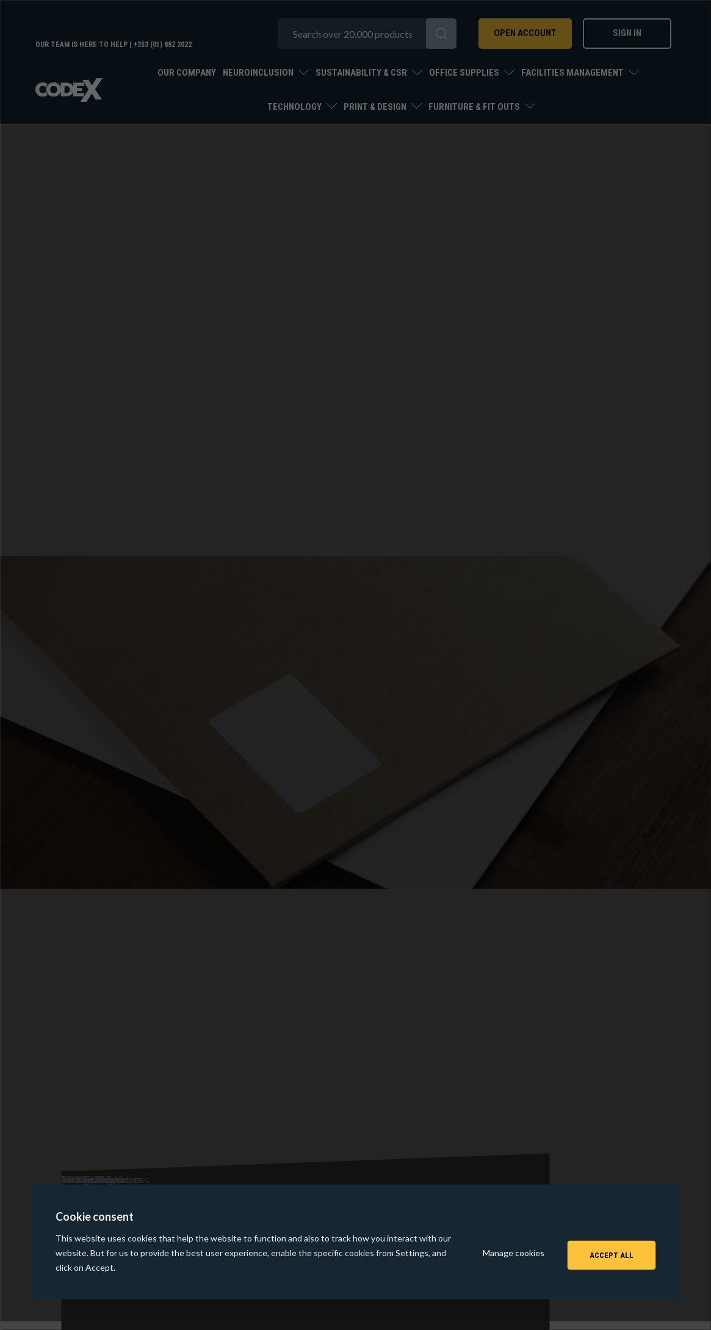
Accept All (611, 1252)
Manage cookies (513, 1252)
